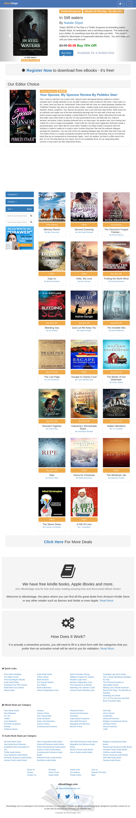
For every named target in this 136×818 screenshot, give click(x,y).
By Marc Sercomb (52, 232)
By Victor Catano (116, 382)
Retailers (12, 202)
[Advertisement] (68, 170)
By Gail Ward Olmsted (84, 232)
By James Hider (52, 478)
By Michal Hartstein (52, 281)
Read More (106, 600)
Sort (20, 209)
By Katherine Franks (116, 478)
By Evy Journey (84, 281)
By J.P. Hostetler (116, 429)
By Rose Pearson (116, 235)
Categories (13, 194)
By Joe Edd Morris (52, 380)
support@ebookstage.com (69, 788)
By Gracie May (52, 429)
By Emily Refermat (116, 331)
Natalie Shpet (73, 23)
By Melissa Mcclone (84, 478)
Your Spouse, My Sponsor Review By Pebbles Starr (79, 95)
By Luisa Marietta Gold (84, 380)
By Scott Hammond (116, 281)
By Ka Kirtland (52, 331)
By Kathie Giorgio (84, 331)
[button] (10, 35)
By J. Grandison (84, 527)
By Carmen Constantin (52, 527)
